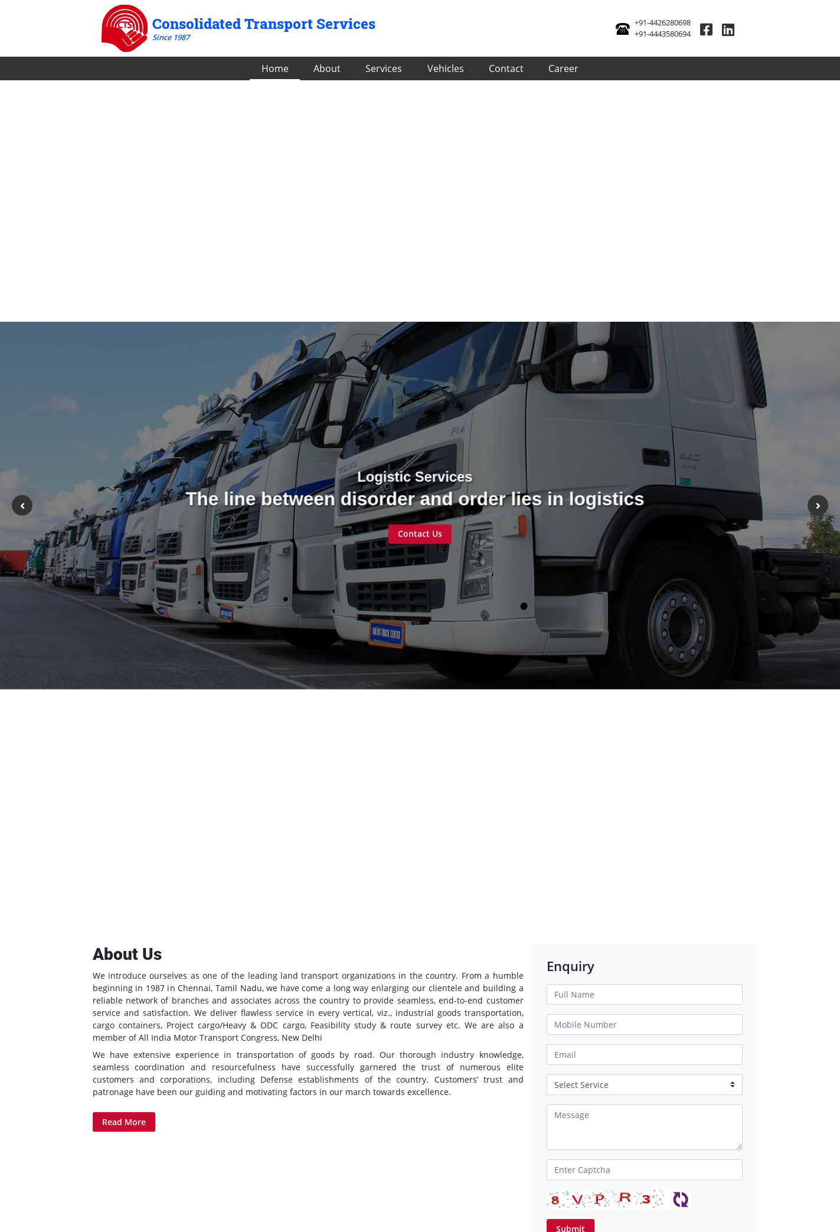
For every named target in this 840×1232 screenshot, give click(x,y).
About (327, 68)
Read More (124, 1122)
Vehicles (445, 68)
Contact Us (420, 535)
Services (383, 68)
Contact (506, 68)
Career (563, 68)
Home (275, 68)
